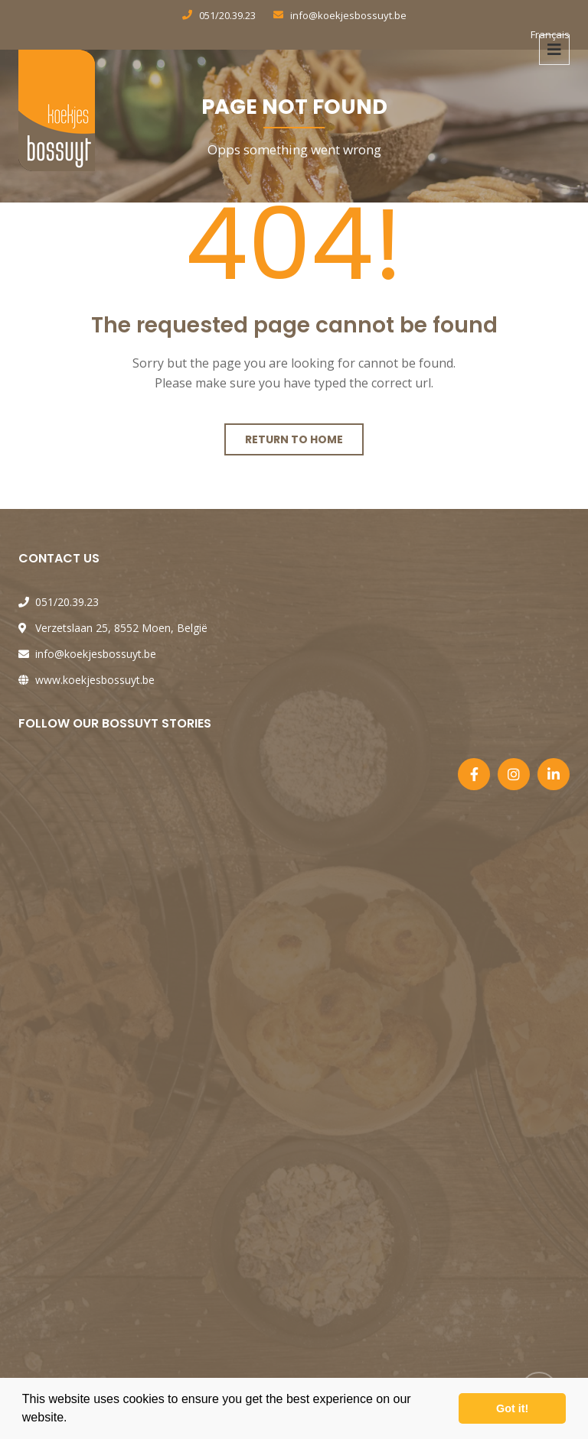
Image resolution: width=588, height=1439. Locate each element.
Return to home (294, 439)
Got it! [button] (512, 1408)
